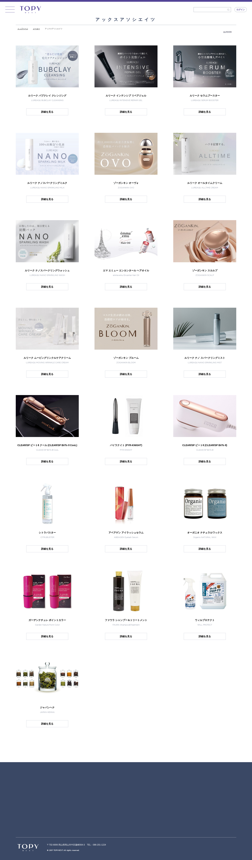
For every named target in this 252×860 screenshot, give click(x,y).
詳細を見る (47, 111)
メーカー (36, 29)
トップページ (23, 29)
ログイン (240, 9)
